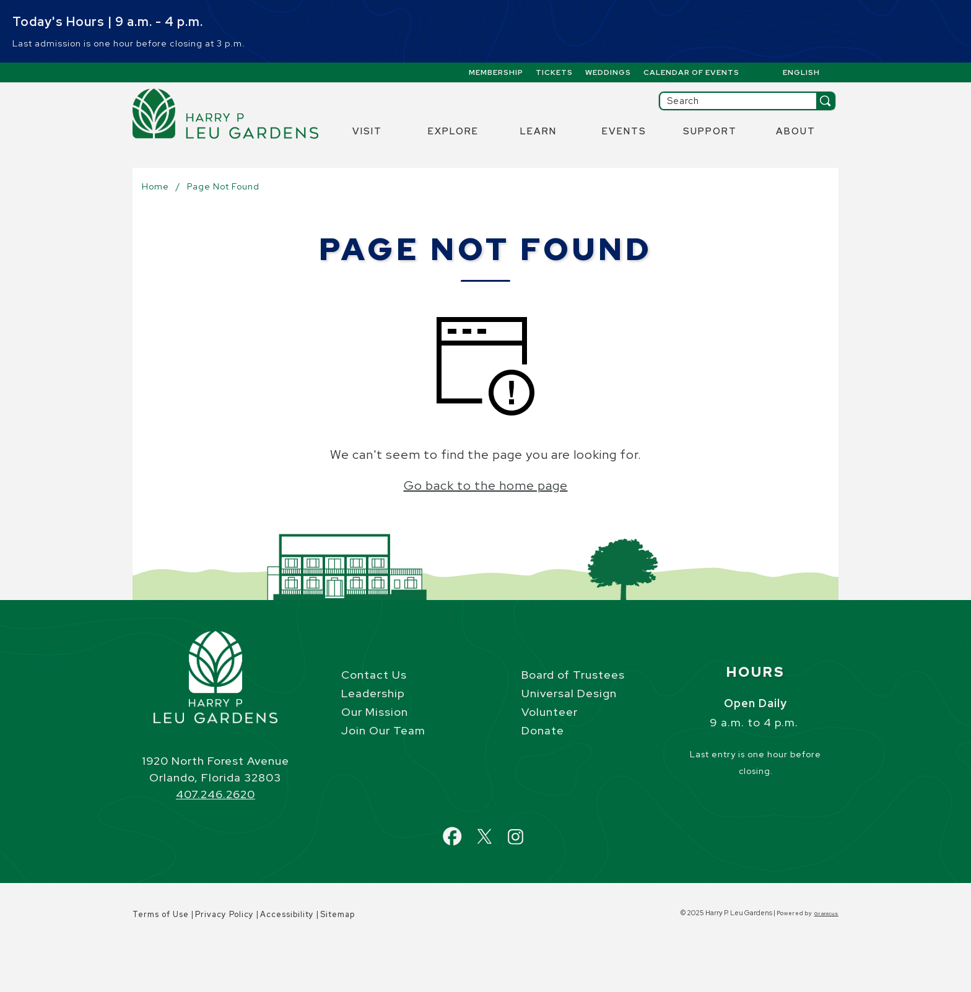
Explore (453, 131)
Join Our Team (383, 730)
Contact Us (374, 675)
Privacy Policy (224, 914)
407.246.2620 (215, 794)
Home (155, 186)
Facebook (464, 829)
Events (624, 131)
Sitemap (337, 914)
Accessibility (287, 914)
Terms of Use (161, 914)
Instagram (526, 829)
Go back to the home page (486, 485)
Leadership (373, 693)
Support (710, 131)
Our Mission (374, 712)
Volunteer (549, 712)
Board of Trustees (573, 675)
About (796, 131)
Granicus (826, 913)
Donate (542, 730)
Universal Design (569, 693)
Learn (538, 131)
